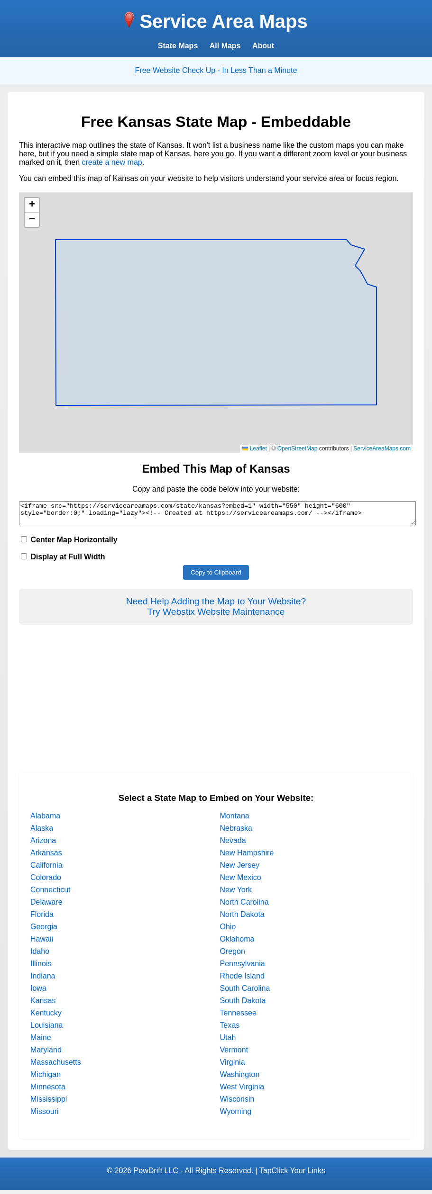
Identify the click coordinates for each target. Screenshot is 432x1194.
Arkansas (46, 857)
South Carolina (245, 992)
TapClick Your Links (292, 1175)
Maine (40, 1042)
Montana (234, 820)
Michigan (45, 1079)
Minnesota (47, 1091)
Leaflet (254, 448)
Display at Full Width (63, 561)
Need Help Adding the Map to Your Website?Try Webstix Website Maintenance (216, 611)
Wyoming (236, 1116)
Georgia (43, 931)
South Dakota (243, 1005)
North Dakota (242, 919)
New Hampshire (247, 857)
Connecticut (50, 894)
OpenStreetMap (297, 448)
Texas (230, 1029)
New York (236, 894)
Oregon (232, 956)
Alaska (41, 832)
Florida (42, 919)
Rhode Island (242, 980)
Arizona (43, 845)
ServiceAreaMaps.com (382, 448)
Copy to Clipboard (216, 576)
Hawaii (41, 943)
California (46, 869)
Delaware (46, 906)
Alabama (45, 820)
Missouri (44, 1116)
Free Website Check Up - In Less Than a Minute (216, 70)
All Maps (225, 46)
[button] (32, 205)
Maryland (46, 1054)
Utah (228, 1042)
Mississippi (48, 1103)
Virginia (232, 1066)
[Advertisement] (216, 710)
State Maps (178, 46)
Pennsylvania (242, 968)
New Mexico (240, 882)
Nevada (233, 845)
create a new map (112, 162)
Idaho (39, 956)
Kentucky (46, 1017)
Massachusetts (55, 1066)
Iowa (38, 992)
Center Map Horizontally (69, 544)
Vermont (234, 1054)
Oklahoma (237, 943)
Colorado (45, 882)
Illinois (40, 968)
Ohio (228, 931)
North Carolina (244, 906)
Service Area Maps (223, 21)
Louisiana (46, 1029)
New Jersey (240, 869)
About (263, 46)
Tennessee (238, 1017)
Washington (240, 1079)
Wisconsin (237, 1103)
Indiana (42, 980)
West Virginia (242, 1091)
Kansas (42, 1005)
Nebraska (236, 832)
